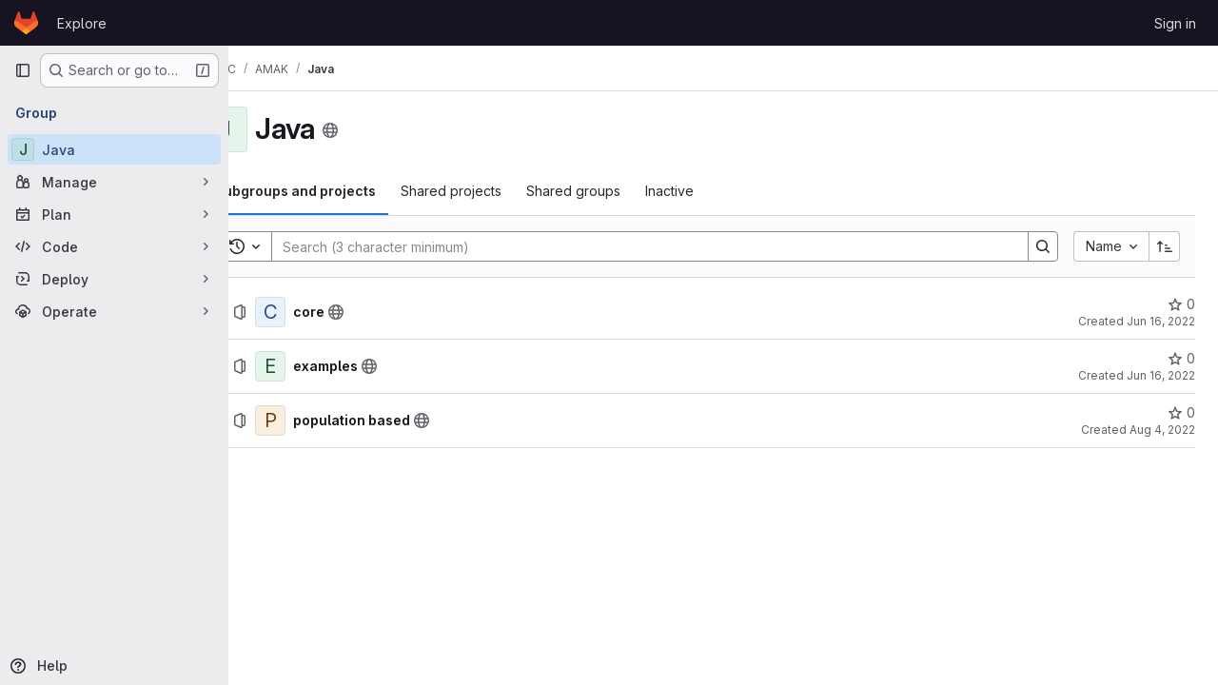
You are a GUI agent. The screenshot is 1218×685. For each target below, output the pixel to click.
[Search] (665, 246)
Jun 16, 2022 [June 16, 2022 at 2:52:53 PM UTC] (1161, 375)
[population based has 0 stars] (1181, 413)
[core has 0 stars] (1181, 304)
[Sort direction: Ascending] (1164, 246)
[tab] (344, 191)
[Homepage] (26, 23)
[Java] (114, 149)
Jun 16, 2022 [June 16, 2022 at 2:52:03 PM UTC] (1161, 321)
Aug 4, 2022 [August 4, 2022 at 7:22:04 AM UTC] (1162, 429)
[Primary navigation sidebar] (23, 70)
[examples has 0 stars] (1181, 358)
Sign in (1175, 23)
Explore (82, 23)
